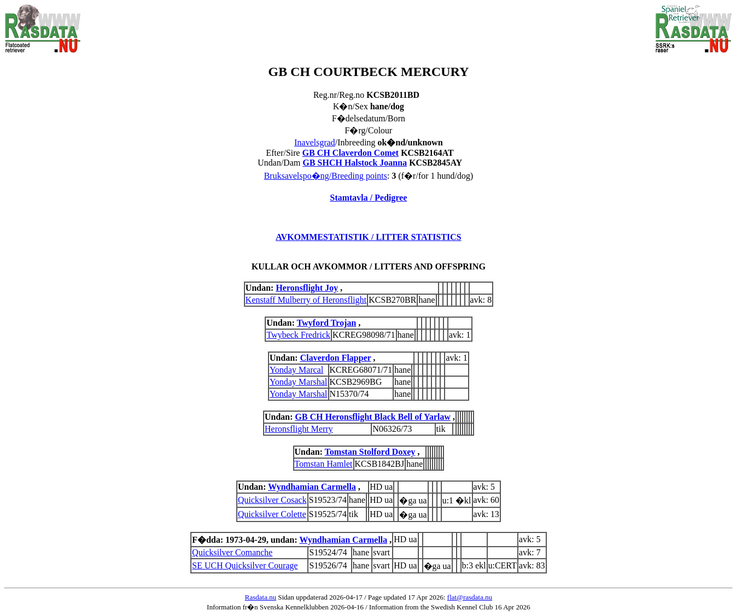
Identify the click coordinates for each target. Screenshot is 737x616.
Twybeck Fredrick (298, 334)
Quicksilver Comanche (232, 552)
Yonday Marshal (298, 381)
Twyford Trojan (326, 322)
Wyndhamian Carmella (312, 486)
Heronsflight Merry (299, 428)
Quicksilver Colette (272, 514)
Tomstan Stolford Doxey (370, 451)
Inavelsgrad (314, 142)
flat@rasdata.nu (469, 597)
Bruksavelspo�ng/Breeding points (325, 175)
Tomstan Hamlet (324, 463)
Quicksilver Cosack (272, 499)
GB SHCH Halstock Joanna (354, 162)
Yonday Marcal (296, 369)
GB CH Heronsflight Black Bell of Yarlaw (373, 416)
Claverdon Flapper (335, 357)
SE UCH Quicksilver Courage (244, 565)
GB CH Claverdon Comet (350, 152)
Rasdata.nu (260, 597)
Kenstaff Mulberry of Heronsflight (305, 299)
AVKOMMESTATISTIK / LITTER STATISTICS (368, 237)
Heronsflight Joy (307, 287)
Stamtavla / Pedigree (368, 197)
